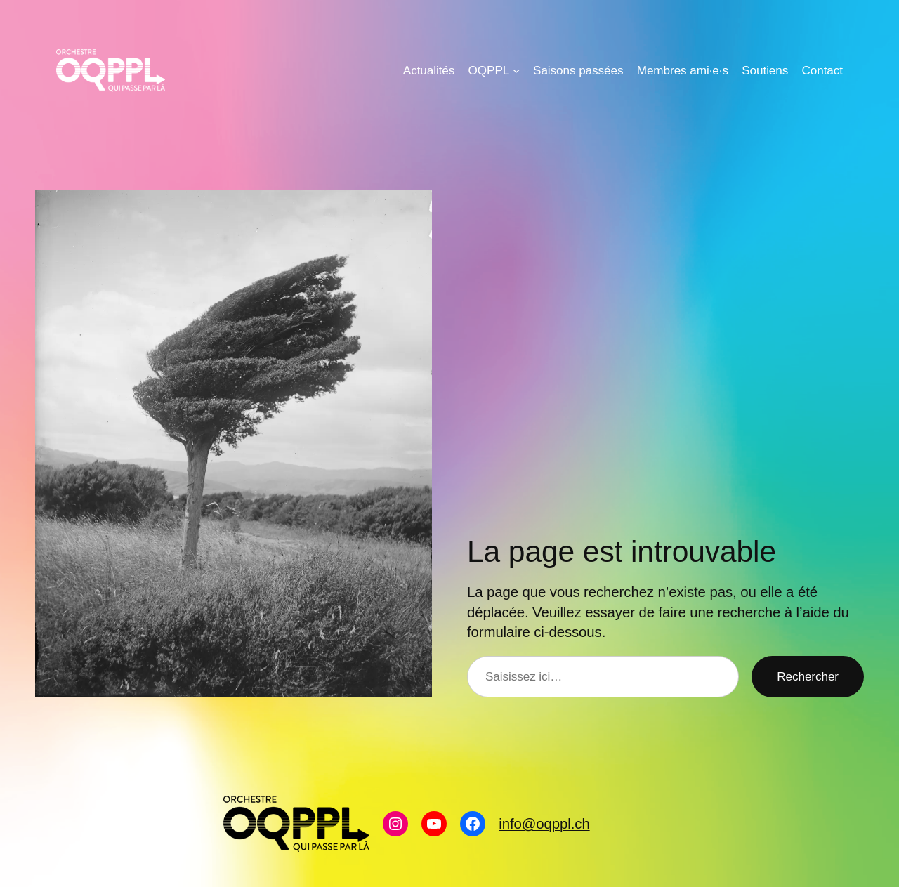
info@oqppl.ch (544, 824)
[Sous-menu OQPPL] (516, 70)
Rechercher (808, 676)
